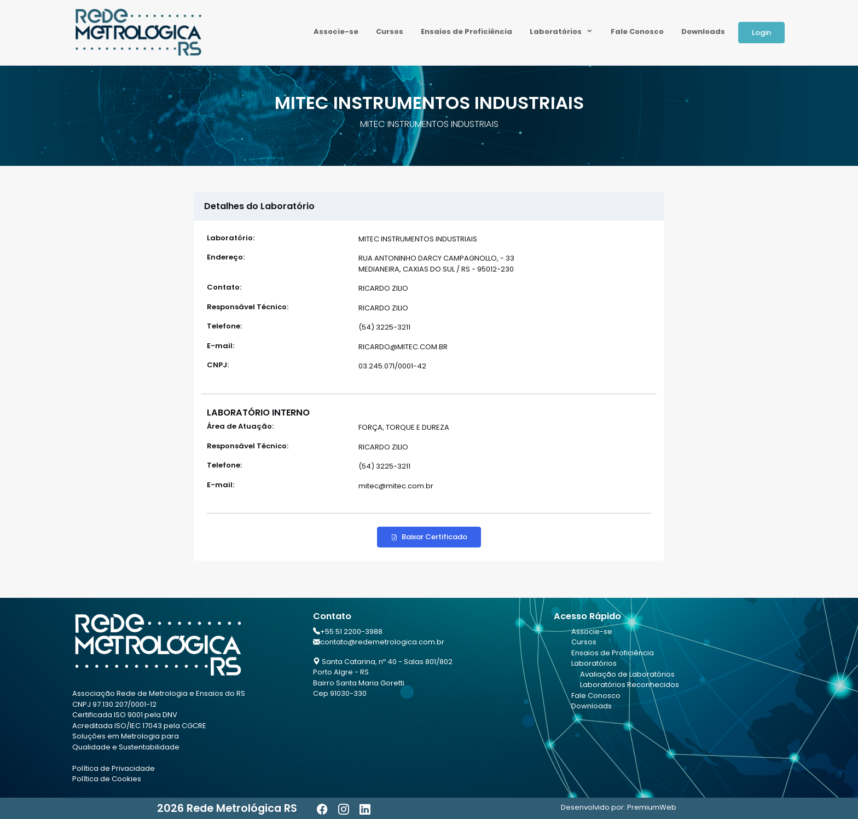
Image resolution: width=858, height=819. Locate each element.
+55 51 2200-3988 (351, 631)
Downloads (703, 31)
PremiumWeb (651, 807)
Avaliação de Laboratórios (627, 674)
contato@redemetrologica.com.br (382, 642)
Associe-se (336, 31)
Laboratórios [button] (556, 31)
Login (761, 32)
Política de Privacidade (113, 768)
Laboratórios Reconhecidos (629, 684)
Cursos (389, 31)
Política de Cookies (106, 779)
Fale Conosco (637, 31)
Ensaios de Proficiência (466, 31)
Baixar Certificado (429, 537)
